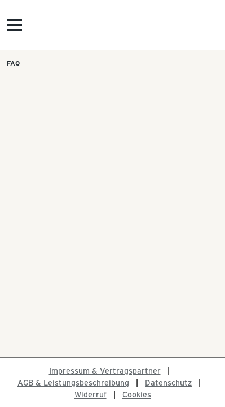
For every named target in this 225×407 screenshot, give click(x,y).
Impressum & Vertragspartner (105, 370)
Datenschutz (168, 382)
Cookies (136, 394)
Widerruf (90, 394)
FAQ (13, 62)
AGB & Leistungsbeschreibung (73, 382)
